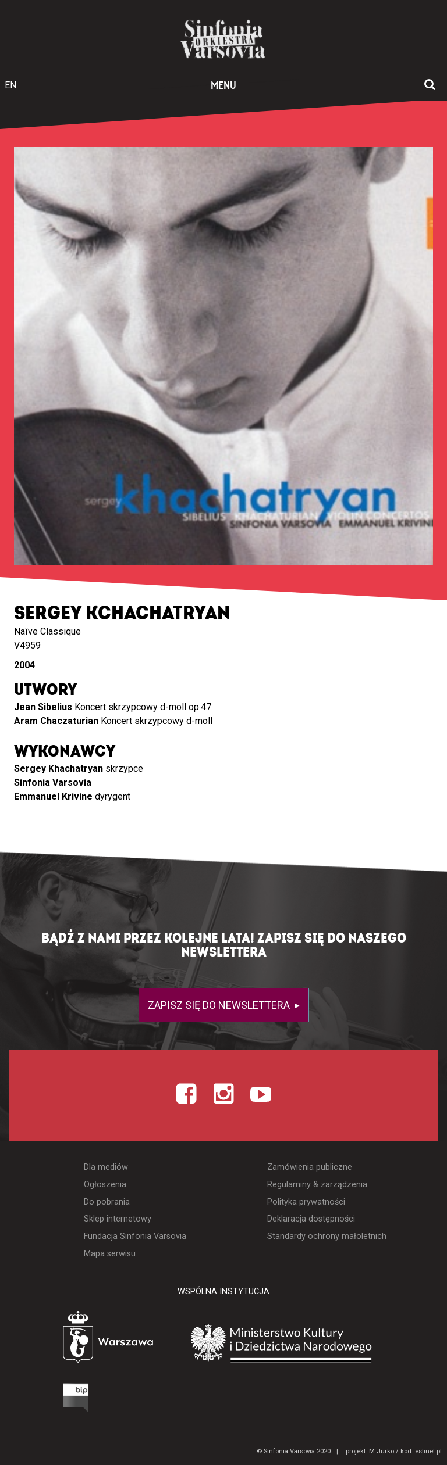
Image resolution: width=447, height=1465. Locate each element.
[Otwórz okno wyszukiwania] (429, 85)
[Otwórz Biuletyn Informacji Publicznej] (32, 1400)
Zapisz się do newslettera (220, 1005)
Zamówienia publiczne (309, 1167)
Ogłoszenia (105, 1185)
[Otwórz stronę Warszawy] (75, 1339)
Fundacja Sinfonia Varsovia (135, 1236)
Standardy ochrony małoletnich (326, 1236)
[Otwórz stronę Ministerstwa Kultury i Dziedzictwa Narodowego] (298, 1343)
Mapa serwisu (110, 1254)
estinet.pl (428, 1451)
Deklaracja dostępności (311, 1219)
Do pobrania (107, 1202)
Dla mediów (106, 1167)
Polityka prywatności (306, 1202)
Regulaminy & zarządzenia (317, 1185)
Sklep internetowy (117, 1219)
